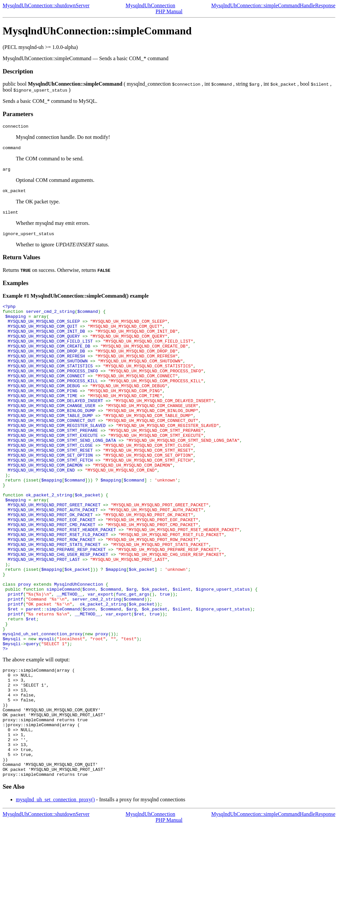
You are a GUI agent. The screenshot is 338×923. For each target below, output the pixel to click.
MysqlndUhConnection (150, 5)
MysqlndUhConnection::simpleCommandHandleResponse (273, 5)
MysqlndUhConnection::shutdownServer (46, 5)
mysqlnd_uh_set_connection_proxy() (55, 897)
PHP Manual (169, 11)
